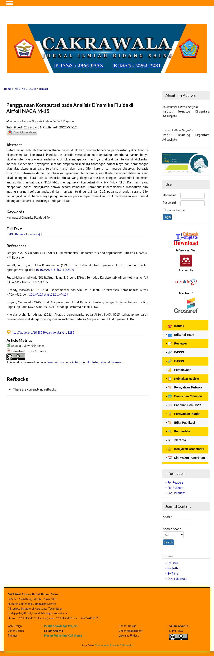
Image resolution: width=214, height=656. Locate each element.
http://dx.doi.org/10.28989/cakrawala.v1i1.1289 (42, 332)
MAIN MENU (9, 3)
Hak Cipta (177, 440)
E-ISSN (176, 352)
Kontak (176, 326)
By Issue (173, 563)
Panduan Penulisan (184, 405)
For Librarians (177, 493)
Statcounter (102, 645)
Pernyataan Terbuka (185, 387)
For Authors (175, 488)
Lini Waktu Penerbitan (186, 458)
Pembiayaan (179, 370)
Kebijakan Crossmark (186, 449)
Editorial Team (181, 335)
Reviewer (177, 343)
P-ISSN (176, 361)
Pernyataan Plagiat (184, 414)
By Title (173, 573)
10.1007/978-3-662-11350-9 (55, 270)
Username (169, 195)
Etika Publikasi (181, 422)
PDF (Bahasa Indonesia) (24, 234)
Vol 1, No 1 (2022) (25, 89)
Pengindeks (179, 431)
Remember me (176, 210)
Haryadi (43, 89)
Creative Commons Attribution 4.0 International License (84, 362)
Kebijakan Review (183, 379)
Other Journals (177, 579)
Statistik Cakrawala (121, 645)
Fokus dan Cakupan (185, 396)
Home (7, 89)
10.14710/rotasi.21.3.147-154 (48, 294)
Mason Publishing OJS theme (63, 635)
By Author (174, 568)
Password (169, 203)
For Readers (175, 482)
